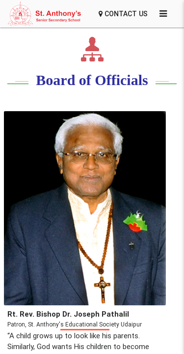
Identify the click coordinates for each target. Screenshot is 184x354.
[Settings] (163, 14)
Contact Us (123, 13)
